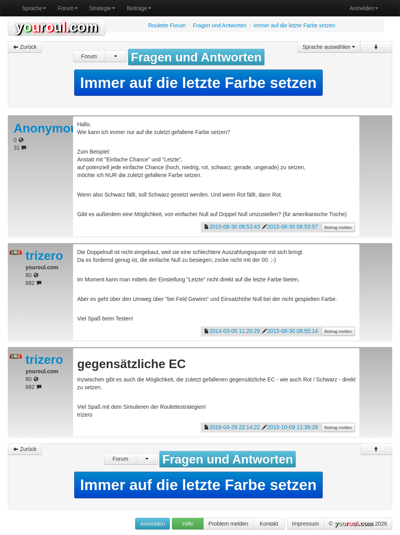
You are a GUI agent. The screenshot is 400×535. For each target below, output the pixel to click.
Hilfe (187, 524)
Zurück (25, 47)
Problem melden (228, 524)
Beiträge (139, 8)
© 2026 (358, 524)
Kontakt (269, 524)
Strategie (102, 8)
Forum (67, 8)
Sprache (34, 8)
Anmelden (364, 8)
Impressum (305, 524)
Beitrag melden (338, 227)
